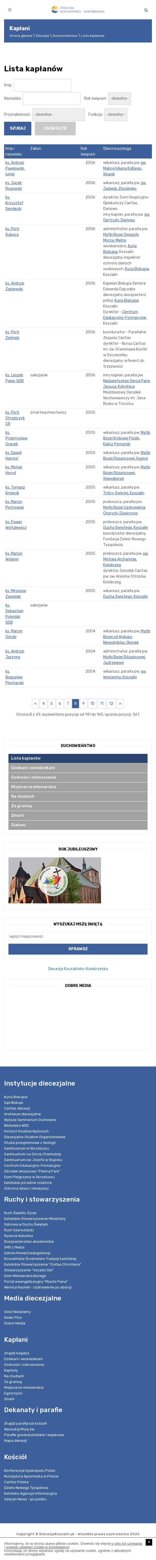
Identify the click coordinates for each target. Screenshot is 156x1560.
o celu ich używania (126, 1543)
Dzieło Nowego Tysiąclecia (26, 1488)
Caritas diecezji (17, 1108)
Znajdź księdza (16, 1353)
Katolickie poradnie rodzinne (28, 1183)
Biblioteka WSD (16, 1125)
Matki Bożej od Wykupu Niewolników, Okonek (126, 637)
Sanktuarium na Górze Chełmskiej (32, 1154)
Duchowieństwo (65, 36)
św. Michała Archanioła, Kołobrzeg (125, 559)
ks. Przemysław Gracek (16, 438)
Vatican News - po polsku (25, 1499)
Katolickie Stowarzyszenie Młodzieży (35, 1219)
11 (101, 703)
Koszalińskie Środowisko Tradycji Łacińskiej (40, 1259)
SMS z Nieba (14, 1247)
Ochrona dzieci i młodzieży (26, 1188)
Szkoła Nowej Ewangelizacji (27, 1253)
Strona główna (21, 36)
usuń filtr (55, 128)
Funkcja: (95, 114)
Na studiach (22, 796)
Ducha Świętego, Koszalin (125, 527)
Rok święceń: (95, 98)
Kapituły (11, 1370)
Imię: (8, 85)
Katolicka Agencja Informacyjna (30, 1493)
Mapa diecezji (15, 1441)
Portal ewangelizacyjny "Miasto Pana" (36, 1281)
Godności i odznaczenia (33, 777)
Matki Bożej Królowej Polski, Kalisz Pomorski (126, 438)
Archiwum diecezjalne (22, 1114)
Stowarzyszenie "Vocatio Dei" (29, 1270)
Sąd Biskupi (13, 1103)
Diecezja (42, 36)
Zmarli (17, 815)
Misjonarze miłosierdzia (33, 787)
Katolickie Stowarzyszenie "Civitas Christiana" (42, 1264)
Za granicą (21, 806)
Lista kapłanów (93, 36)
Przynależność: (17, 114)
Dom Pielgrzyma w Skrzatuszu (29, 1177)
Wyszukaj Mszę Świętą (78, 924)
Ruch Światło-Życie (20, 1213)
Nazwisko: (13, 98)
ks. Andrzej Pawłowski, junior (15, 168)
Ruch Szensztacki (19, 1230)
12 (111, 703)
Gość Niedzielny (17, 1312)
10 (92, 703)
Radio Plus (13, 1317)
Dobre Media (14, 1323)
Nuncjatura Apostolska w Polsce (31, 1476)
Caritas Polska (16, 1482)
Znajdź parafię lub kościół (25, 1423)
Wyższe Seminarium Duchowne (30, 1120)
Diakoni (18, 825)
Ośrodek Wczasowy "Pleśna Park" (32, 1171)
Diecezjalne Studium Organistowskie (34, 1137)
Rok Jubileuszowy (78, 849)
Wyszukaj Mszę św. (19, 1429)
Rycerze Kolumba (18, 1236)
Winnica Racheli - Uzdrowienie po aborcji (38, 1287)
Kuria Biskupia (137, 269)
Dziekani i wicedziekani (33, 768)
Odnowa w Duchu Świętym (26, 1224)
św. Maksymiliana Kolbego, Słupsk (124, 168)
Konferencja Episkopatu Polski (29, 1470)
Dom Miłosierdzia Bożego (25, 1276)
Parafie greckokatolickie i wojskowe (34, 1435)
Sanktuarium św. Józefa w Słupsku (33, 1160)
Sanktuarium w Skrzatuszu (26, 1148)
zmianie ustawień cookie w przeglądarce (37, 1547)
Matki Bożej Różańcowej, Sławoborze (126, 473)
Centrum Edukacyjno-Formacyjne (32, 1165)
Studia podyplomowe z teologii (30, 1143)
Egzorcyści (13, 1393)
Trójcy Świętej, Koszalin (123, 493)
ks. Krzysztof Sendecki (14, 203)
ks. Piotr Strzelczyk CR (15, 418)
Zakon (35, 148)
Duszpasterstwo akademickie (29, 1241)
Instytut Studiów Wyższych (26, 1131)
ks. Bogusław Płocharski (14, 677)
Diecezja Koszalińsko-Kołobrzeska (78, 969)
